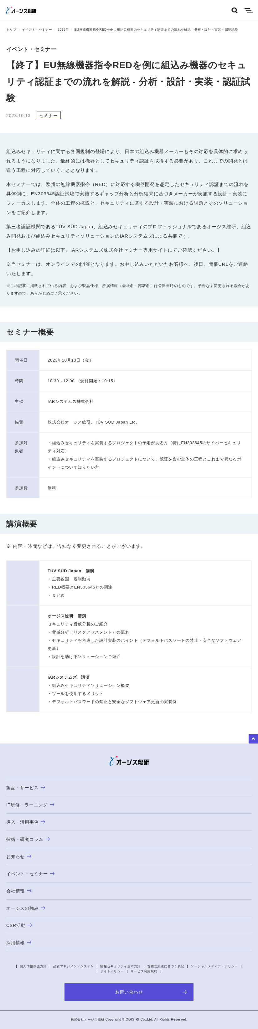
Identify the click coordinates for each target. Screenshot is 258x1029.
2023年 (63, 29)
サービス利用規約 (144, 971)
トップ (11, 29)
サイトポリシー (112, 971)
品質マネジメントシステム (73, 966)
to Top (253, 738)
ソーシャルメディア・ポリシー (214, 966)
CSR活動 (19, 925)
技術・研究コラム (28, 839)
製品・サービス (25, 787)
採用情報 (18, 942)
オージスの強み (25, 908)
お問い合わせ (151, 992)
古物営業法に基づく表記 (165, 966)
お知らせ (18, 856)
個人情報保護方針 (33, 966)
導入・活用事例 (25, 822)
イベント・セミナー (37, 29)
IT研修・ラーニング (30, 804)
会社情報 (18, 890)
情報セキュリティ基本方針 (120, 966)
